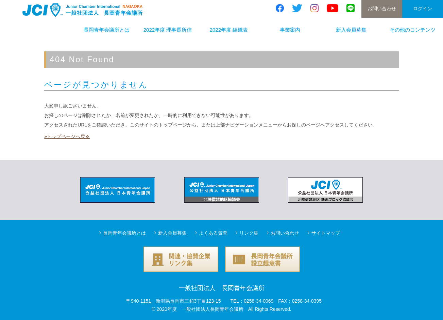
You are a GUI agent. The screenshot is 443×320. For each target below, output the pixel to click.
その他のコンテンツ (413, 30)
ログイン (422, 8)
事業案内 (290, 30)
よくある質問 (213, 233)
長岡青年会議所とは (107, 30)
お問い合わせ (382, 8)
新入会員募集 (351, 30)
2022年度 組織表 (229, 30)
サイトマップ (325, 233)
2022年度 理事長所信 (167, 30)
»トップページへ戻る (67, 136)
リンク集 (248, 233)
